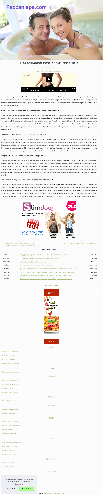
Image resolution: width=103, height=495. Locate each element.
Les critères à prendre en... (10, 487)
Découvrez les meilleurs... (9, 450)
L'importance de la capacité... (10, 372)
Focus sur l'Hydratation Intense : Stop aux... (49, 71)
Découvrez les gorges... (9, 413)
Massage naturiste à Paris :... (10, 380)
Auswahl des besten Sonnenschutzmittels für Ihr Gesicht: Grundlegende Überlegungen (45, 275)
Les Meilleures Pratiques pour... (11, 425)
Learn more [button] (19, 484)
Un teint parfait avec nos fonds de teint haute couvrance (80, 243)
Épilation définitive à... (8, 463)
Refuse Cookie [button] (11, 489)
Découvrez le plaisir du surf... (10, 409)
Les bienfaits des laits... (9, 401)
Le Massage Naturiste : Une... (11, 384)
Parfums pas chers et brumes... (11, 421)
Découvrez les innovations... (10, 479)
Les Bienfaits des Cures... (9, 454)
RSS (62, 493)
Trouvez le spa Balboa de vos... (11, 467)
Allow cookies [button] (26, 489)
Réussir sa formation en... (9, 355)
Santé (49, 69)
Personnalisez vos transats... (10, 351)
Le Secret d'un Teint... (8, 429)
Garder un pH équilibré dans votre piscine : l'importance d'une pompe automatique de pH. (46, 279)
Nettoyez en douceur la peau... (11, 363)
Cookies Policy (56, 493)
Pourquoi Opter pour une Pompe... (12, 475)
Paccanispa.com (47, 493)
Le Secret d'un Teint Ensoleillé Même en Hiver (33, 261)
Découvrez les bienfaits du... (10, 392)
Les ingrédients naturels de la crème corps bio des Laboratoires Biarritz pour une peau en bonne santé (19, 244)
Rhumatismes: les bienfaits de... (11, 442)
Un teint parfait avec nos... (10, 433)
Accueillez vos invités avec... (10, 359)
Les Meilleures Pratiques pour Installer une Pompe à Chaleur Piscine (40, 258)
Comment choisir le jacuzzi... (10, 446)
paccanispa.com (49, 67)
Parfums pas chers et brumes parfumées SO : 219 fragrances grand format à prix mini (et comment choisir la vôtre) (46, 255)
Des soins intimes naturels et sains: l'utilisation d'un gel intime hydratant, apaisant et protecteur (47, 272)
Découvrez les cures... (8, 388)
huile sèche (43, 142)
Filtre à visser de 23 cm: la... (10, 483)
